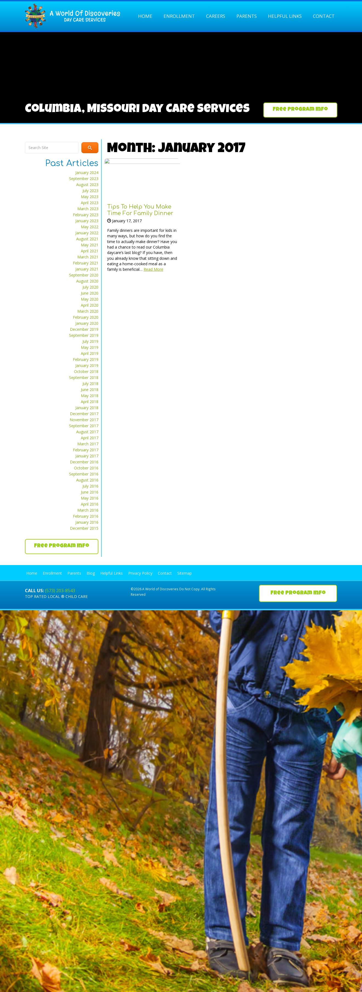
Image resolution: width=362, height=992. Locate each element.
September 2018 (83, 377)
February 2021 (85, 263)
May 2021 (89, 244)
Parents (246, 16)
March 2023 (87, 208)
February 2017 (85, 449)
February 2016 (85, 516)
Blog (91, 573)
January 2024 (86, 172)
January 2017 (86, 455)
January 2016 (86, 522)
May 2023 (89, 196)
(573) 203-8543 (60, 591)
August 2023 (87, 184)
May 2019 (89, 347)
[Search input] (52, 147)
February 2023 (85, 214)
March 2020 (87, 311)
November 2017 (84, 419)
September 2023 (83, 178)
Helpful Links (285, 16)
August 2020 (87, 281)
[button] (300, 110)
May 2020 (89, 299)
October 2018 (86, 371)
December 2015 (84, 528)
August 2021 (87, 238)
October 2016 (86, 468)
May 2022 (89, 226)
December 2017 (84, 413)
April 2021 (89, 250)
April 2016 (89, 504)
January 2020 (86, 323)
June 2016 (89, 492)
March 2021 (87, 257)
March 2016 (87, 510)
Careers (215, 16)
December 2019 (84, 329)
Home (145, 16)
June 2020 (89, 293)
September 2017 (83, 425)
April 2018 (89, 401)
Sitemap (184, 573)
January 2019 (86, 365)
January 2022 (86, 232)
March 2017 (87, 443)
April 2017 (89, 437)
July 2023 (90, 190)
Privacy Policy (140, 573)
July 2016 (90, 486)
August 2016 (87, 480)
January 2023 (86, 220)
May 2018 (89, 395)
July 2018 (90, 383)
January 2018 (86, 407)
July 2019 (90, 341)
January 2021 (86, 269)
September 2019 (83, 335)
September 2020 (83, 275)
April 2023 (89, 202)
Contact (324, 16)
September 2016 (83, 474)
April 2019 (89, 353)
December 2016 (84, 461)
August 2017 (87, 431)
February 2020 (85, 317)
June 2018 (89, 389)
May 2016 (89, 498)
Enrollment (179, 16)
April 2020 (89, 305)
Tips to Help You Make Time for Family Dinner (140, 210)
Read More (153, 269)
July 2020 (90, 287)
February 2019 (85, 359)
